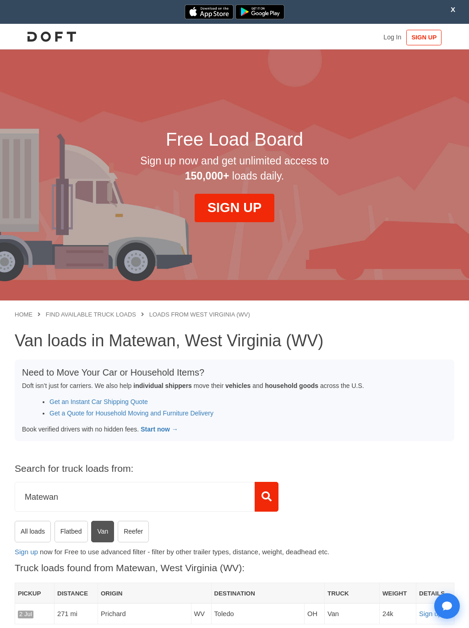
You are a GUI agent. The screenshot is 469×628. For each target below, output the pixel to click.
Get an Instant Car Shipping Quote (98, 401)
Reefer (133, 531)
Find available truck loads (91, 314)
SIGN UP (426, 37)
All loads (33, 531)
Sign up (26, 552)
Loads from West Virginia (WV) (199, 314)
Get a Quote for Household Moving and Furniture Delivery (131, 413)
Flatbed (71, 531)
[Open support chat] (447, 606)
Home (24, 314)
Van (102, 531)
